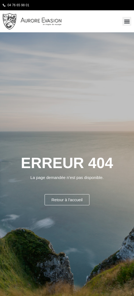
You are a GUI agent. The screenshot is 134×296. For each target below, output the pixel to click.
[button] (126, 21)
